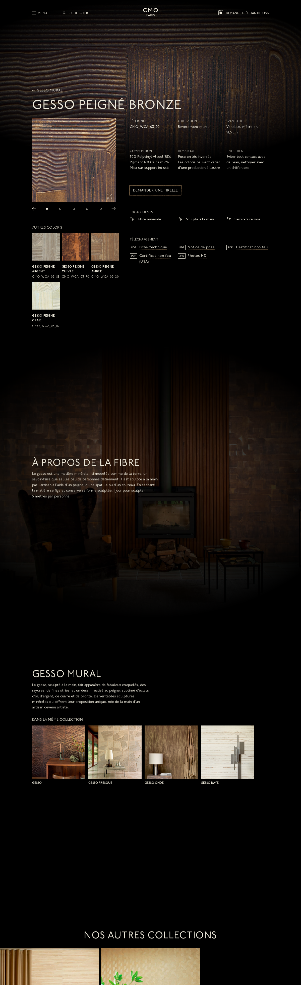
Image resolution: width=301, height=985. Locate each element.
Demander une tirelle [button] (155, 190)
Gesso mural (47, 90)
